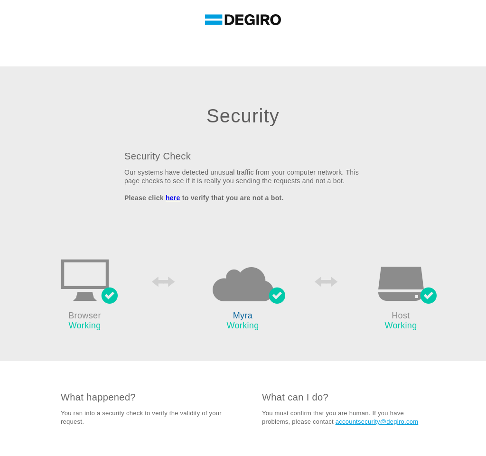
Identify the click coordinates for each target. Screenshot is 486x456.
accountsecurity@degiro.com (377, 421)
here (173, 198)
